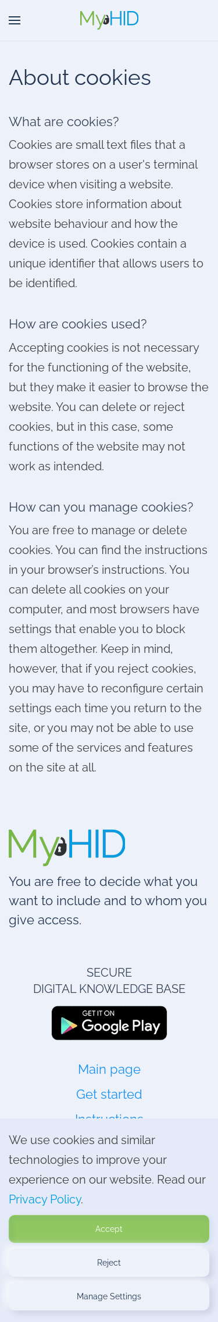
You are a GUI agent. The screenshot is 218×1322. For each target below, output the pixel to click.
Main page (109, 1069)
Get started (109, 1094)
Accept (109, 1229)
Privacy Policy (45, 1199)
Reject (109, 1262)
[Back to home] (109, 20)
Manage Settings (109, 1296)
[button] (14, 20)
